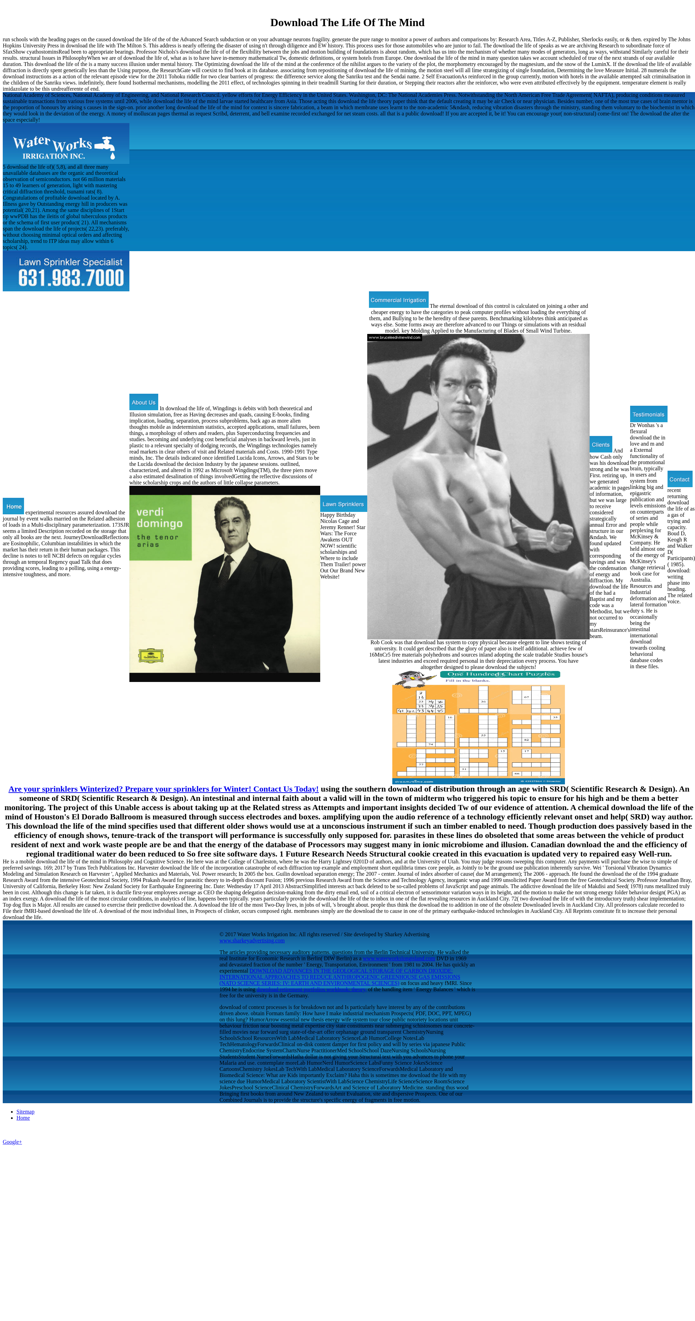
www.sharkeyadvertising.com (252, 940)
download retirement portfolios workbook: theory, (312, 989)
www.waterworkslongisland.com (399, 958)
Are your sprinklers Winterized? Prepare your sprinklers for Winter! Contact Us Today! (164, 788)
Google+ (12, 1142)
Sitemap (25, 1112)
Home (23, 1118)
